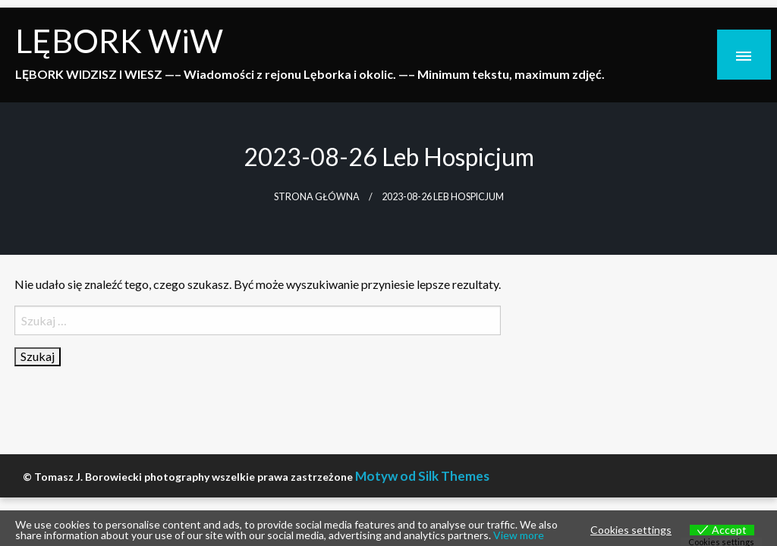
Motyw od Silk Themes (422, 476)
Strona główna (317, 196)
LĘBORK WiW (119, 40)
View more (518, 535)
